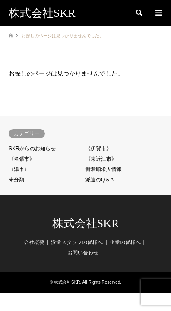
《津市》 (19, 169)
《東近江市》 (101, 159)
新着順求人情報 (104, 169)
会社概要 (34, 242)
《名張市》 (22, 159)
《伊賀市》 (98, 149)
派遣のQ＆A (100, 180)
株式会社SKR (85, 223)
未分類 (16, 180)
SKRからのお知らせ (32, 149)
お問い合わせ (82, 253)
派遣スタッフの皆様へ (77, 242)
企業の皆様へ (125, 242)
